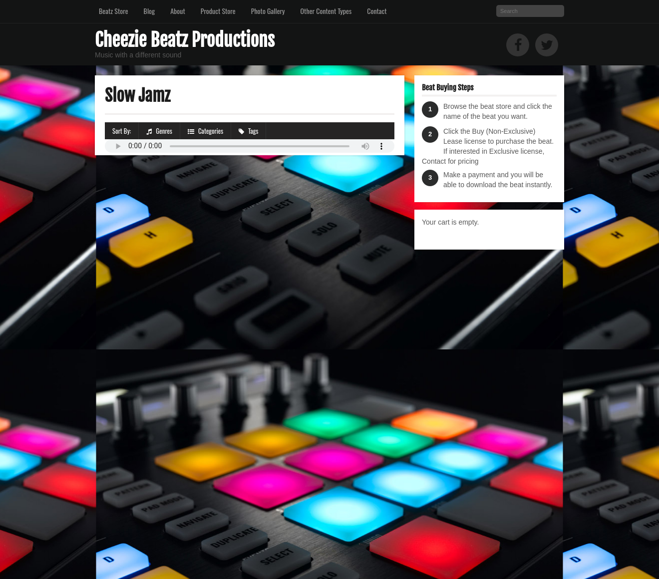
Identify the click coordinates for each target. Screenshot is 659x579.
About (177, 10)
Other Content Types (326, 10)
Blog (149, 10)
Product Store (218, 10)
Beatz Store (113, 10)
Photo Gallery (268, 10)
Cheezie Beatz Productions (185, 40)
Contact (376, 10)
